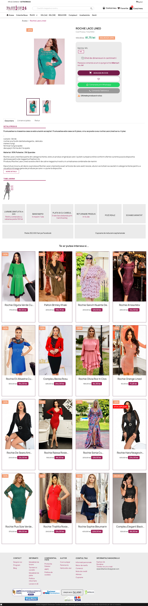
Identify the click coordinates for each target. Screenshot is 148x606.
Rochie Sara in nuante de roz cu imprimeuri (92, 305)
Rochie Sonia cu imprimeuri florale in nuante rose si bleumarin (92, 453)
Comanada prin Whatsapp (98, 84)
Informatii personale (84, 562)
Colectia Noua (22, 15)
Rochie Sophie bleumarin (92, 526)
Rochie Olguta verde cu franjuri (18, 305)
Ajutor (139, 2)
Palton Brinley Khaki (55, 305)
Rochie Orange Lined (130, 379)
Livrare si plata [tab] (23, 120)
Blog (15, 568)
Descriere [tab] (9, 120)
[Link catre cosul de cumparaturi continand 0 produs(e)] (131, 8)
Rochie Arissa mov (129, 305)
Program (16, 565)
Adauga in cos (98, 72)
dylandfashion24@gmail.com (108, 569)
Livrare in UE (34, 584)
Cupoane (79, 577)
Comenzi (79, 568)
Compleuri (73, 15)
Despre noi (17, 562)
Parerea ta (64, 565)
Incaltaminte (85, 15)
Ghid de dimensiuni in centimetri (98, 58)
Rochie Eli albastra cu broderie (18, 379)
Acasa (10, 15)
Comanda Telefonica (98, 90)
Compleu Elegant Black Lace (129, 526)
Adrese (79, 574)
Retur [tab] (37, 120)
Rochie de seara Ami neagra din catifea (18, 453)
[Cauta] (63, 8)
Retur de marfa (82, 565)
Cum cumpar (65, 562)
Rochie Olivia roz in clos (92, 379)
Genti (94, 15)
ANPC (47, 569)
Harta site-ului (65, 568)
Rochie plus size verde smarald (18, 526)
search (91, 8)
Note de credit (81, 571)
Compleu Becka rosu (55, 379)
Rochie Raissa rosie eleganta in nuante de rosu (55, 453)
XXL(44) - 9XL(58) (48, 15)
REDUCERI (62, 15)
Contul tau (82, 558)
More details (11, 172)
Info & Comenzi (18, 2)
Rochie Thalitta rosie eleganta (55, 526)
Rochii (34, 15)
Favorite (123, 8)
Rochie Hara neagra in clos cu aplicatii (129, 453)
